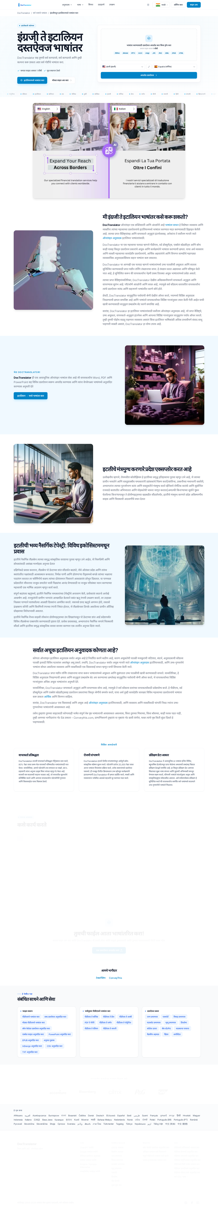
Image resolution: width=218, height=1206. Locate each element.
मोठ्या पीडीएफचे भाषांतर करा (33, 1022)
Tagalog (119, 1124)
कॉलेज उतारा (152, 1028)
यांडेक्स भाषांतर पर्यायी (88, 1160)
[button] (161, 4)
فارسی (137, 1115)
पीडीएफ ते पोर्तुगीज (124, 1022)
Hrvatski (186, 1115)
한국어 (69, 1119)
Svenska (71, 1124)
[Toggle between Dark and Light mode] (148, 5)
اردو (149, 1124)
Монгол (85, 1119)
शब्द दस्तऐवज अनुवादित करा (55, 1016)
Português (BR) (164, 1119)
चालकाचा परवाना (182, 1028)
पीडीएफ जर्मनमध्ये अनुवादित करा (186, 1156)
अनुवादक (67, 4)
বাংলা (63, 1115)
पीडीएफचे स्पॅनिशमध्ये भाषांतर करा (186, 1147)
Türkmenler (108, 1124)
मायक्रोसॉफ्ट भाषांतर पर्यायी (90, 1171)
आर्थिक (47, 696)
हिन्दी (178, 1115)
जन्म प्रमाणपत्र (152, 1016)
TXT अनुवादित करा (29, 1052)
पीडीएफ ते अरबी (125, 1016)
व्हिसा (166, 1034)
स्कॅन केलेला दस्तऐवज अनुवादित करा (36, 1028)
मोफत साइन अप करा (62, 80)
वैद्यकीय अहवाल (153, 1034)
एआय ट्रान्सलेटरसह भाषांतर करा (154, 1160)
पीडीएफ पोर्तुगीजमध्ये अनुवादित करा (187, 1160)
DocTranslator (27, 1144)
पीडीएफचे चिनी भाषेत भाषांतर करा (187, 1164)
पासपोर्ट (166, 1016)
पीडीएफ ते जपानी (109, 1028)
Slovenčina (29, 1124)
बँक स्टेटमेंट (115, 1181)
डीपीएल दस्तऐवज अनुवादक (90, 1156)
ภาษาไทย (97, 1124)
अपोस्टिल (177, 1034)
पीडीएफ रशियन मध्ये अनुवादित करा (187, 1172)
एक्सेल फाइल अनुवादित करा (33, 1034)
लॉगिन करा (178, 4)
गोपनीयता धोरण (37, 1149)
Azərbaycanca (39, 1115)
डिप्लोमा (184, 1022)
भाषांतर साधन (172, 224)
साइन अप (194, 4)
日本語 (37, 1119)
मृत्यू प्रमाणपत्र (170, 1022)
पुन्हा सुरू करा (116, 1185)
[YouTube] (198, 1203)
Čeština (82, 1115)
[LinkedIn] (186, 1203)
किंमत (90, 4)
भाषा (80, 4)
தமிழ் (80, 1124)
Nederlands (119, 1119)
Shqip (52, 1124)
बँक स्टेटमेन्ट (166, 1028)
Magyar (196, 1115)
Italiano (28, 1119)
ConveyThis (115, 977)
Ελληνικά (110, 1115)
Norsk (130, 1119)
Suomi (145, 1115)
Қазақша (59, 1119)
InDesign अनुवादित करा (32, 1046)
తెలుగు (87, 1124)
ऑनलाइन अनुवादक (112, 238)
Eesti (129, 1115)
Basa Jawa (47, 1119)
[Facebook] (192, 1203)
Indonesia (18, 1119)
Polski (152, 1119)
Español (120, 1115)
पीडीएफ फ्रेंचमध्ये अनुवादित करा (185, 1152)
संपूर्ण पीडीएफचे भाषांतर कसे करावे (155, 1156)
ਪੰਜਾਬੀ (144, 1119)
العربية (27, 1115)
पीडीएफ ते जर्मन (105, 1022)
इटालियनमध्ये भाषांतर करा (32, 80)
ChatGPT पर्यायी (86, 1147)
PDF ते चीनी (89, 1022)
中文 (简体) (170, 1124)
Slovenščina (42, 1124)
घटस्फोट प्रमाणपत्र (153, 1022)
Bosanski (72, 1115)
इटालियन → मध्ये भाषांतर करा (30, 395)
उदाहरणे (101, 4)
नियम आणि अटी (23, 1149)
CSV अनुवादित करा (54, 1046)
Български (54, 1115)
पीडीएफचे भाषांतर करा (30, 1016)
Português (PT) (181, 1119)
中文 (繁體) (183, 1124)
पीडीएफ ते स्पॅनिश (91, 1016)
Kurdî (76, 1119)
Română (194, 1119)
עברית (171, 1115)
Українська (140, 1124)
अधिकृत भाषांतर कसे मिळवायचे (154, 1152)
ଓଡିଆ (137, 1119)
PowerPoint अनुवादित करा (60, 1034)
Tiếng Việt (158, 1124)
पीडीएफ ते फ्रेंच (108, 1016)
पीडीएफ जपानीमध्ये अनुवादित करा (186, 1168)
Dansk (91, 1115)
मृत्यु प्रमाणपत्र (116, 1168)
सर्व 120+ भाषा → (181, 1177)
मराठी (93, 1119)
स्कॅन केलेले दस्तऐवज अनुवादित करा (156, 1147)
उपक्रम (112, 4)
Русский (18, 1124)
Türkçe (129, 1124)
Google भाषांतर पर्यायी (89, 1152)
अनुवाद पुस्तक (49, 1040)
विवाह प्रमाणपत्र (179, 1016)
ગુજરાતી (163, 1115)
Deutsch (100, 1115)
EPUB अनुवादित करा (30, 1040)
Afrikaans (18, 1115)
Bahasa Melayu (105, 1119)
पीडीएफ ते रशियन (91, 1028)
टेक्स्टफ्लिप (100, 977)
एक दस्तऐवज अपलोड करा (109, 950)
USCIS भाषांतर (117, 1147)
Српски (61, 1124)
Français (154, 1115)
